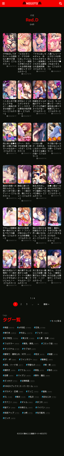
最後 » (46, 304)
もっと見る (56, 321)
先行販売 (43, 412)
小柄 (28, 412)
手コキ (42, 402)
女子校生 (11, 338)
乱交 (34, 396)
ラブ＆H (30, 348)
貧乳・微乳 (31, 343)
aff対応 (25, 327)
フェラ (43, 332)
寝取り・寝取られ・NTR (17, 354)
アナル (25, 370)
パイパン (43, 407)
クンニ (32, 391)
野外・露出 (42, 375)
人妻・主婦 (46, 338)
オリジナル (11, 348)
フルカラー (11, 343)
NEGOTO (32, 3)
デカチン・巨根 (13, 391)
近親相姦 (28, 380)
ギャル (27, 402)
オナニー (10, 402)
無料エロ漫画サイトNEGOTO (35, 433)
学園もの (33, 364)
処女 (39, 354)
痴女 (21, 396)
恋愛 (8, 375)
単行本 (10, 332)
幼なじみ (49, 396)
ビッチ (9, 418)
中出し (26, 332)
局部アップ (11, 412)
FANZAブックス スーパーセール (21, 386)
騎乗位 (47, 359)
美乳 (39, 370)
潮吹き (9, 370)
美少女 (28, 338)
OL (8, 396)
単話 (9, 327)
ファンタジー (28, 359)
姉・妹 (50, 364)
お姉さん (26, 407)
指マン (9, 407)
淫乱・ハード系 (13, 364)
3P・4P (10, 359)
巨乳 (40, 327)
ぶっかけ (10, 380)
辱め (52, 370)
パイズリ (24, 375)
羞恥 (47, 391)
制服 (53, 354)
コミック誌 (50, 343)
